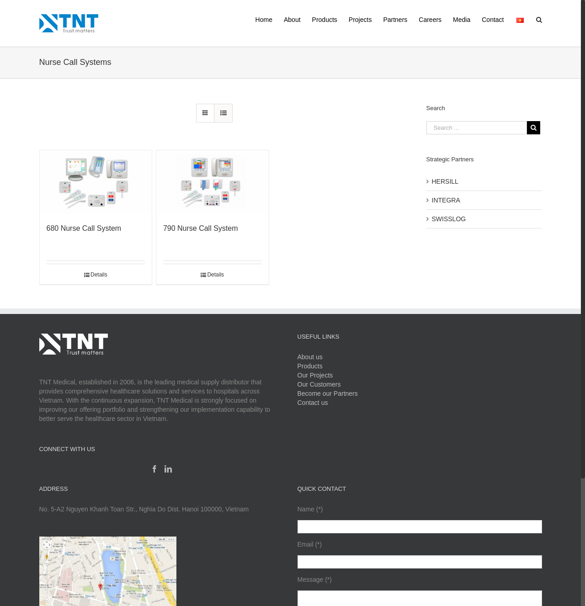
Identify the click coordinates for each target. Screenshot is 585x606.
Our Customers (319, 384)
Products (310, 366)
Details (98, 274)
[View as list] (223, 113)
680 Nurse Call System (84, 228)
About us (310, 357)
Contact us (313, 402)
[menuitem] (269, 19)
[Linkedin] (168, 469)
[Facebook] (154, 469)
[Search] (539, 19)
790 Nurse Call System (200, 228)
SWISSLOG (449, 219)
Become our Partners (328, 393)
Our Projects (315, 375)
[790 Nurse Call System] (212, 182)
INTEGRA (446, 200)
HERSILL (445, 181)
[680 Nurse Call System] (96, 182)
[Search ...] (476, 127)
